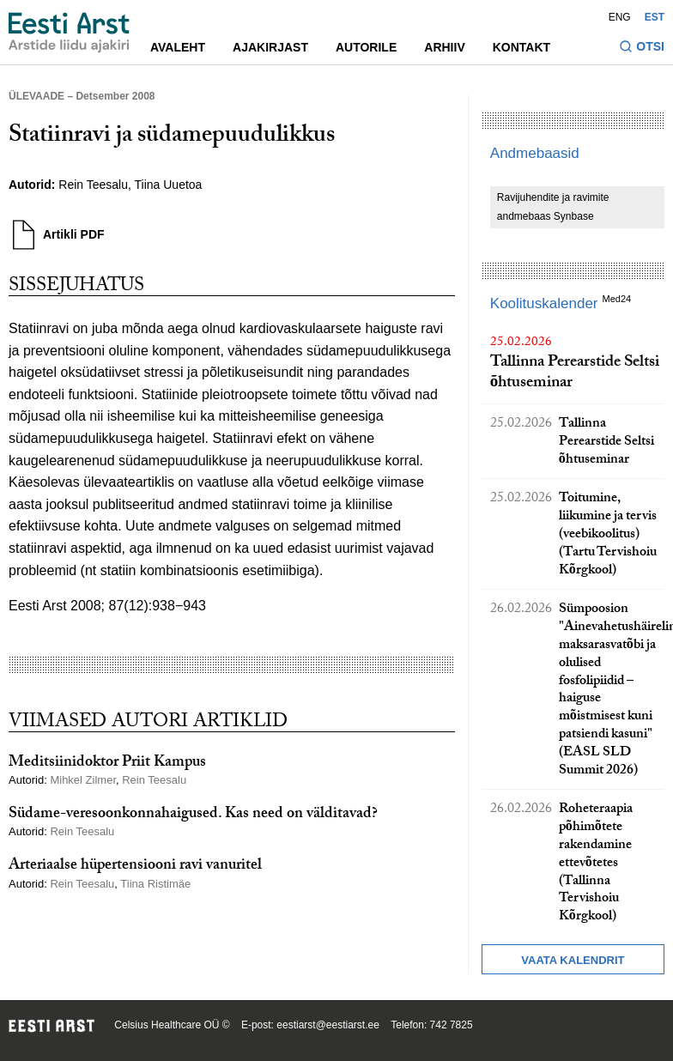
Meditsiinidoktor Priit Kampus (107, 763)
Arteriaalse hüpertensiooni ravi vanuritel (135, 866)
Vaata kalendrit (572, 960)
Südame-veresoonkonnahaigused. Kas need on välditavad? (193, 815)
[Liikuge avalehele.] (69, 32)
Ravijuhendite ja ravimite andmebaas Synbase (553, 206)
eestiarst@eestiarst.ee (327, 1025)
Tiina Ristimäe (155, 883)
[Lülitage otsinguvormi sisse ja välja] (641, 48)
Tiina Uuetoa (169, 184)
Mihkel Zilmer (83, 779)
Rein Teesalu (93, 184)
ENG (620, 17)
